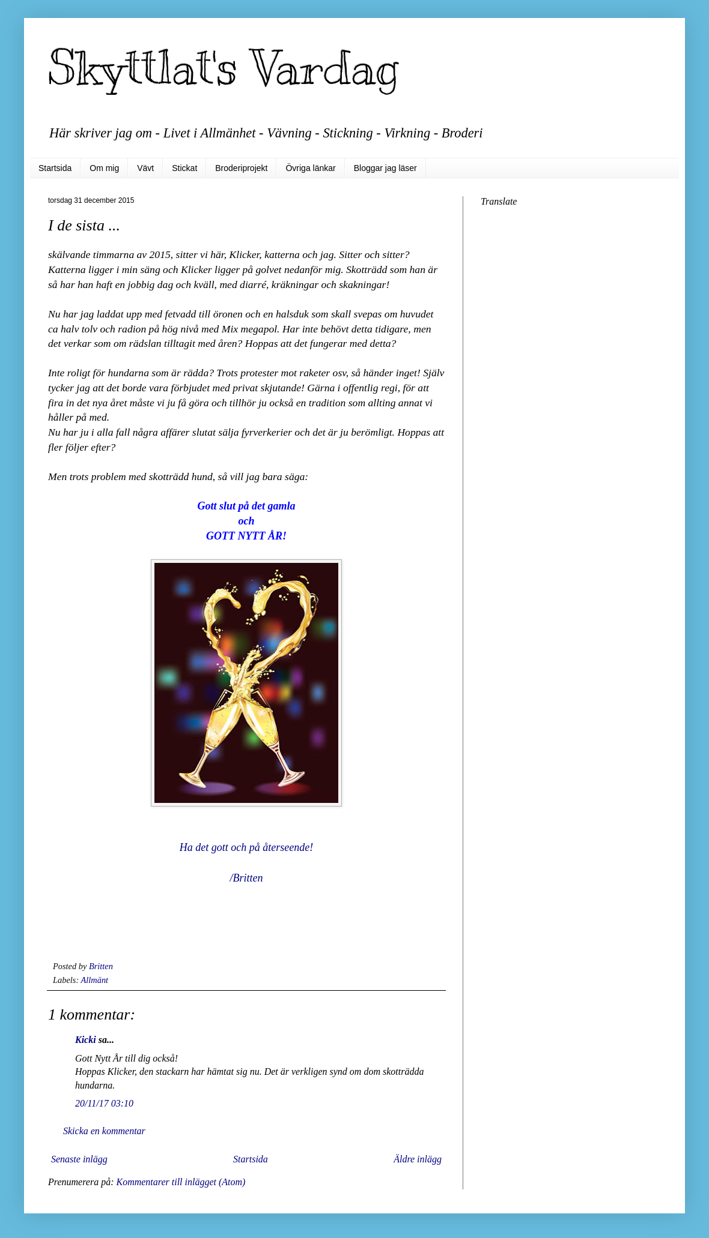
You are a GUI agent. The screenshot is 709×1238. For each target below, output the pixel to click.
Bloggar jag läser (385, 168)
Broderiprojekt (241, 168)
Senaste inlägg (79, 1159)
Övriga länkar (310, 168)
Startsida (55, 168)
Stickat (184, 168)
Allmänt (95, 980)
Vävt (145, 168)
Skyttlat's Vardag (223, 67)
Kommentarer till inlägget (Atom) (180, 1182)
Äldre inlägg (418, 1159)
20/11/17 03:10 (104, 1103)
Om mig (104, 168)
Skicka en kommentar (104, 1131)
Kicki (85, 1040)
